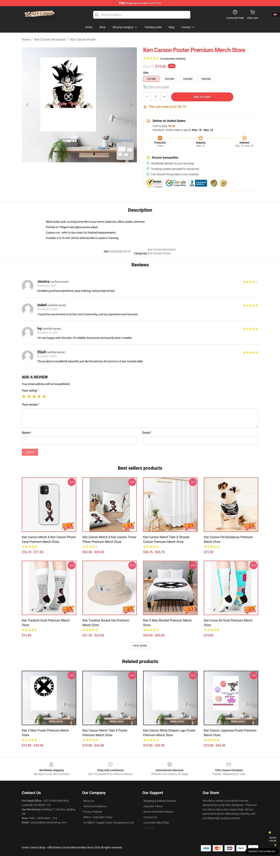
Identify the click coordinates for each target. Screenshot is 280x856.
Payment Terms (153, 806)
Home (26, 39)
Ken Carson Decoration (50, 39)
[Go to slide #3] (99, 172)
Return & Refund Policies (158, 811)
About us (88, 800)
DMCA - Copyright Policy (97, 817)
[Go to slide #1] (59, 172)
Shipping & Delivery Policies (160, 800)
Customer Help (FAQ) (156, 822)
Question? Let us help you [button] (261, 851)
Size (145, 72)
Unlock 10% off (272, 839)
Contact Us (150, 817)
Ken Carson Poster (83, 39)
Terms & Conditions (95, 806)
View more (140, 645)
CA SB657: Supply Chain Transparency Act (108, 822)
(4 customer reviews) (173, 58)
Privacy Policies (92, 811)
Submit (30, 452)
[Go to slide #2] (79, 172)
